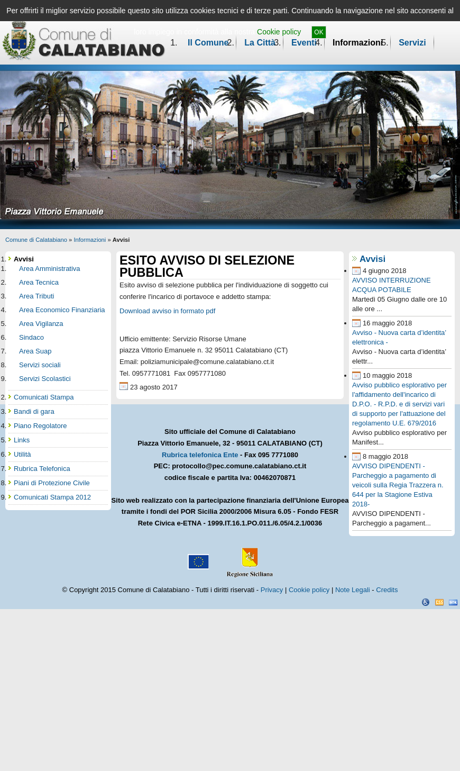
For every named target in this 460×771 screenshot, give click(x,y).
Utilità (22, 454)
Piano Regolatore (40, 426)
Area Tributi (36, 296)
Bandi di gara (34, 411)
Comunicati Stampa (43, 397)
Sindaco (31, 337)
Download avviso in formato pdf (167, 311)
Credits (387, 590)
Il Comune (208, 42)
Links (22, 440)
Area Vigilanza (41, 324)
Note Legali (352, 590)
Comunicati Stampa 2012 (52, 497)
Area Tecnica (39, 282)
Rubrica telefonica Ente (200, 455)
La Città (259, 42)
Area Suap (35, 351)
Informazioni (358, 42)
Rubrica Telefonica (42, 469)
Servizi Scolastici (45, 379)
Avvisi (372, 259)
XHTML (453, 602)
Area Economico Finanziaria (62, 310)
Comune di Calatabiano (36, 240)
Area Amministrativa (49, 269)
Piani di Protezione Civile (52, 483)
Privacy (272, 590)
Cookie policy (279, 32)
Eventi (304, 42)
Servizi (412, 42)
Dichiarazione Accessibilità (425, 602)
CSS (439, 602)
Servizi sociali (40, 365)
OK (318, 32)
